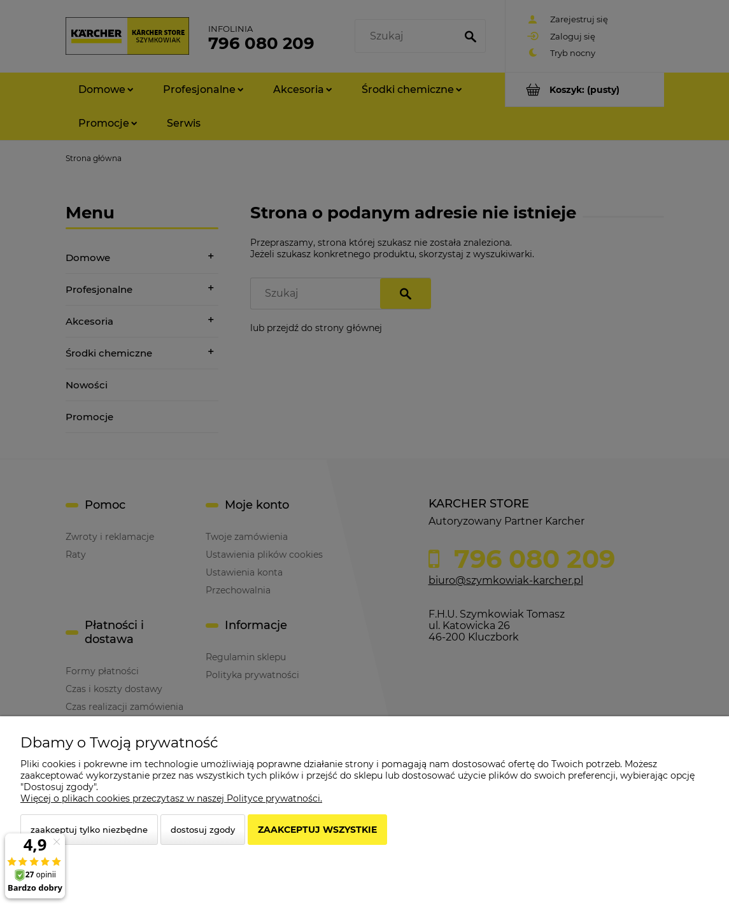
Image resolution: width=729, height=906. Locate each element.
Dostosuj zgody (203, 830)
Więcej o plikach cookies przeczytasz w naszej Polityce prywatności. (171, 798)
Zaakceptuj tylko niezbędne (89, 830)
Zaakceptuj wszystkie (317, 829)
